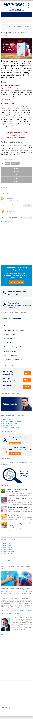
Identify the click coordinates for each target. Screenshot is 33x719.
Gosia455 (10, 199)
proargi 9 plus (18, 26)
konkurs (9, 26)
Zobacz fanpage (15, 443)
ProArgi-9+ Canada (7, 563)
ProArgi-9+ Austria (7, 553)
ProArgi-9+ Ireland (7, 545)
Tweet (16, 168)
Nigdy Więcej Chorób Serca (23, 610)
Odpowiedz (27, 205)
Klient (12, 99)
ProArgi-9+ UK (6, 543)
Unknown (10, 211)
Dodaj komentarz (6, 221)
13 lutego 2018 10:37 (12, 200)
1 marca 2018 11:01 (12, 213)
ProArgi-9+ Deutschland (8, 551)
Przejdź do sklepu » (16, 282)
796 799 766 (13, 294)
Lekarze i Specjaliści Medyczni (10, 423)
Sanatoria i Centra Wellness (10, 425)
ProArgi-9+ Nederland (8, 549)
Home (3, 26)
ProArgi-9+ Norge (7, 547)
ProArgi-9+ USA (6, 561)
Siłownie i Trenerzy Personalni (10, 427)
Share (16, 171)
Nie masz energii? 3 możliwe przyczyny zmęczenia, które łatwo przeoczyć (20, 525)
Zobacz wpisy (27, 372)
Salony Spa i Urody (7, 419)
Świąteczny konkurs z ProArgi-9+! (19, 507)
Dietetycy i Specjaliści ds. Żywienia (12, 421)
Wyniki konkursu (13, 515)
